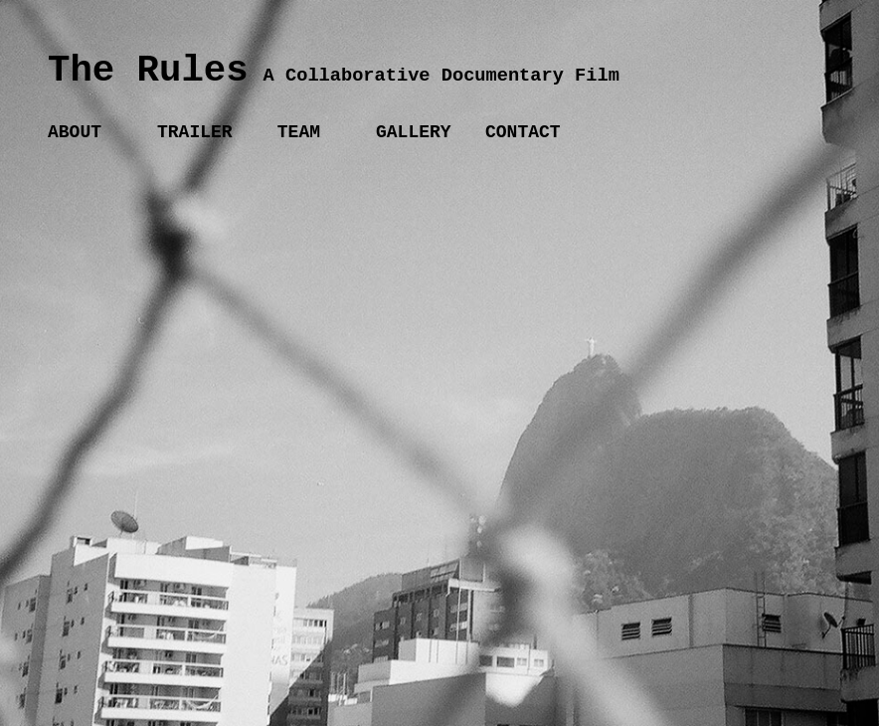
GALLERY (413, 132)
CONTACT (523, 132)
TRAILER (195, 132)
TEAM (293, 132)
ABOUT (74, 132)
